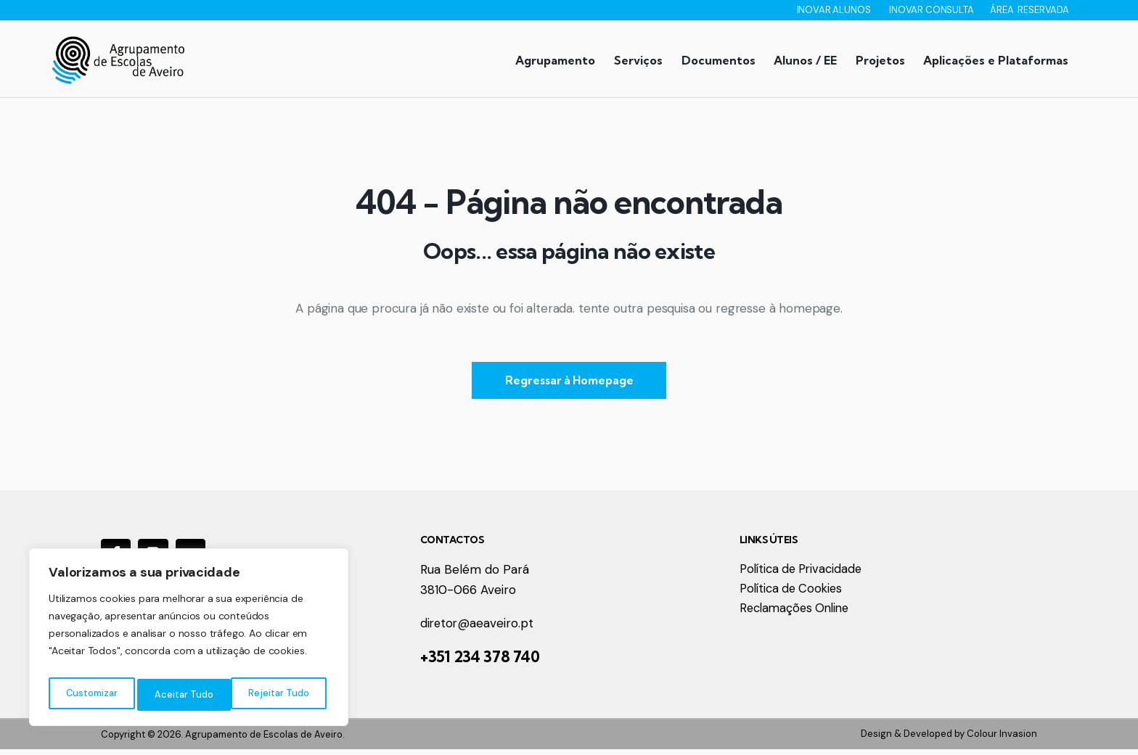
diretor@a (449, 629)
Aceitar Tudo (283, 694)
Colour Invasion (1002, 739)
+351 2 (441, 662)
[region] (188, 641)
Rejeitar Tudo (185, 694)
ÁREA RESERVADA (1029, 10)
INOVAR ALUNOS (835, 10)
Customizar (91, 694)
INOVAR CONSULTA (932, 10)
